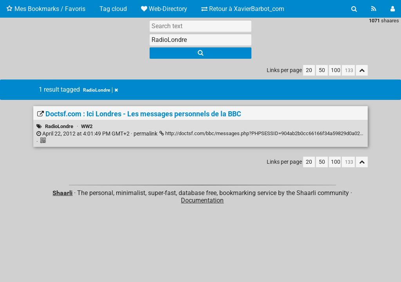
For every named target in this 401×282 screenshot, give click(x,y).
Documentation (202, 200)
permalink (96, 133)
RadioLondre (100, 90)
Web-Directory (164, 9)
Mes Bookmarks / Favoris (45, 9)
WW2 (86, 126)
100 (335, 70)
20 (309, 70)
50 (322, 70)
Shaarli (62, 193)
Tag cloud (113, 9)
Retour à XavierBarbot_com (242, 9)
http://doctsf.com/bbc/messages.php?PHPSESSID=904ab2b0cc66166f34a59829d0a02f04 (263, 133)
